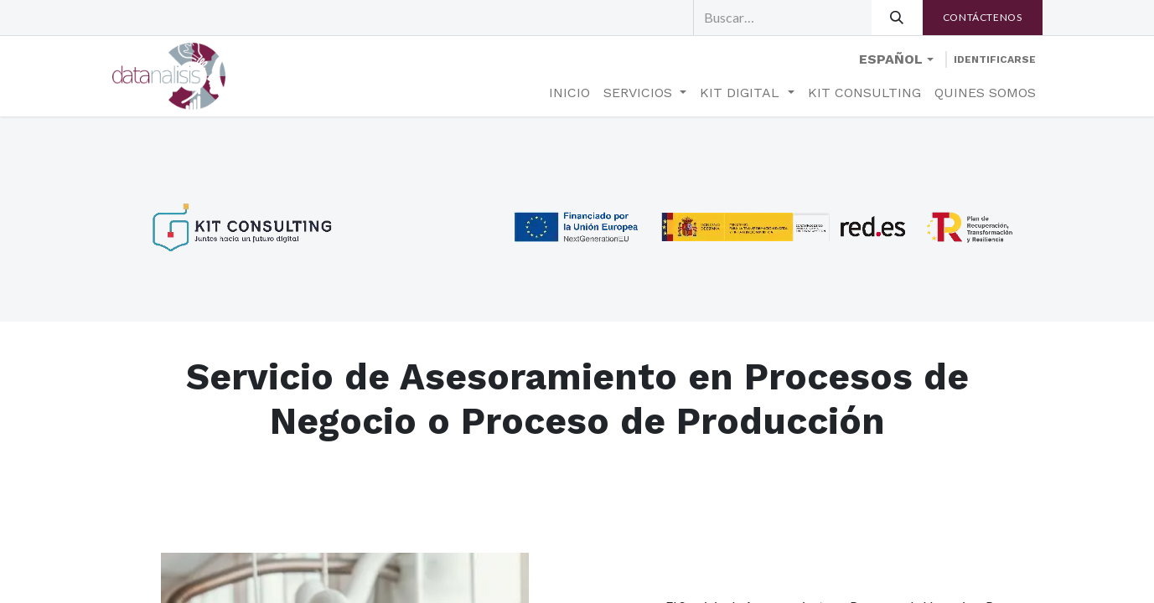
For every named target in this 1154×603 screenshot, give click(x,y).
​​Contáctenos (982, 17)
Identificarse (995, 59)
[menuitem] (569, 93)
